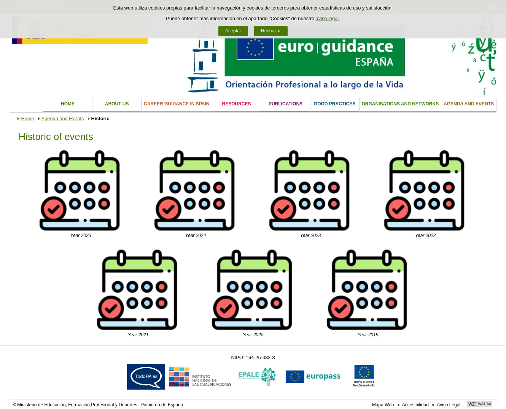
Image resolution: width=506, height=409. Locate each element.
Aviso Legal (448, 404)
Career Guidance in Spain (176, 104)
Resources (236, 104)
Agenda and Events (469, 104)
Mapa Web (383, 404)
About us (117, 104)
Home (68, 104)
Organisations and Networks (400, 104)
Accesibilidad (415, 404)
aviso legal (327, 18)
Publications (285, 104)
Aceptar (233, 30)
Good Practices (334, 104)
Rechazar (271, 30)
